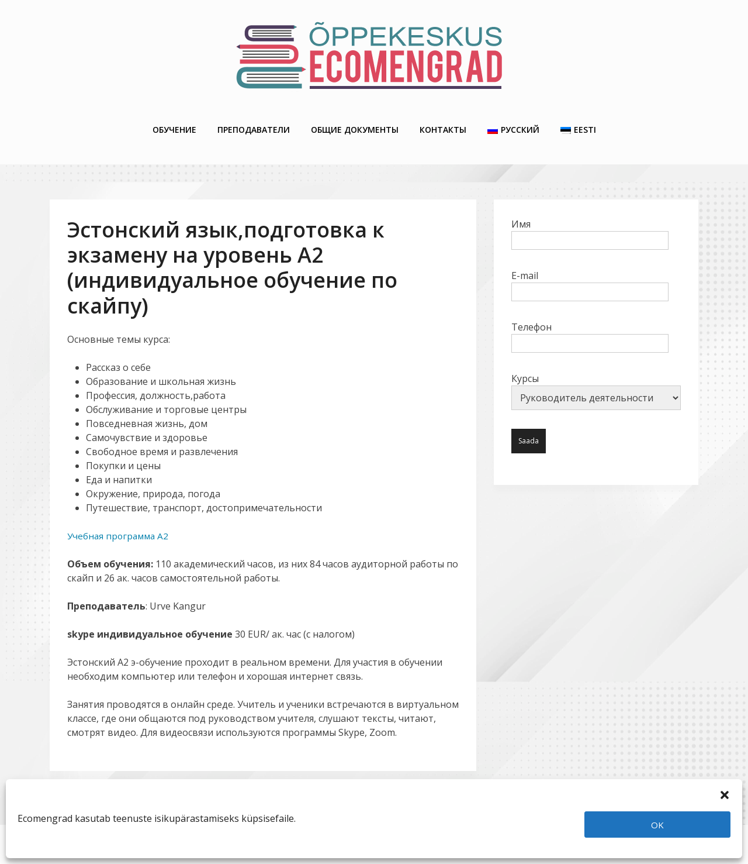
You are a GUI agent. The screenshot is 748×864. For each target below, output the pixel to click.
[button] (724, 794)
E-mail (590, 273)
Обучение (174, 123)
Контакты (443, 123)
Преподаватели (253, 123)
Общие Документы (355, 123)
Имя (590, 222)
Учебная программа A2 (119, 525)
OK (657, 825)
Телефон (590, 325)
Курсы (596, 381)
